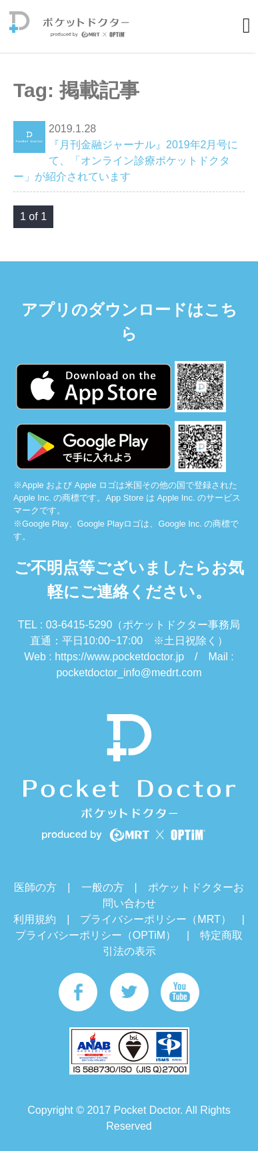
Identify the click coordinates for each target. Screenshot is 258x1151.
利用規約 (34, 919)
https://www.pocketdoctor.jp (119, 656)
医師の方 (35, 887)
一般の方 (102, 887)
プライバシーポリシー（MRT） (155, 919)
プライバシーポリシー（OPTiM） (95, 935)
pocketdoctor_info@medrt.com (128, 672)
